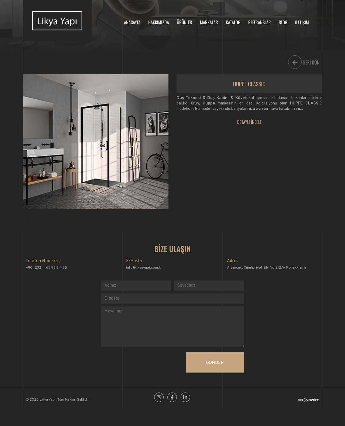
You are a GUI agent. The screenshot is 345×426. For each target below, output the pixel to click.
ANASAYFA (132, 22)
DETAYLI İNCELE (249, 122)
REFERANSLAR (259, 22)
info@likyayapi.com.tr (144, 267)
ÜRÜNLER (184, 22)
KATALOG (233, 22)
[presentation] (142, 362)
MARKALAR (209, 22)
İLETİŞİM (302, 22)
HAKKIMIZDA (158, 22)
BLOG (283, 22)
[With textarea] (172, 326)
